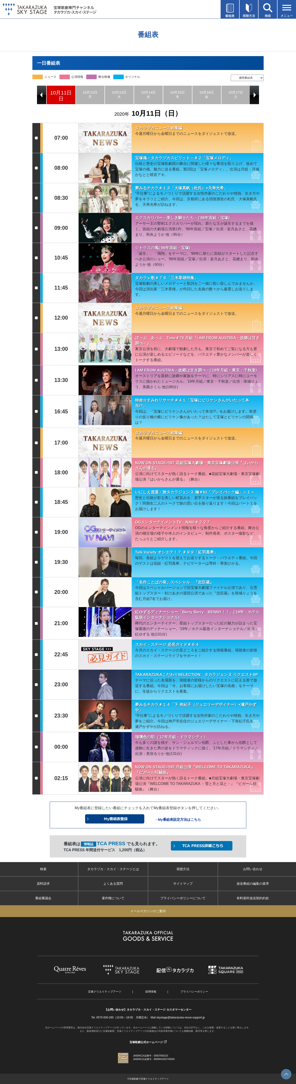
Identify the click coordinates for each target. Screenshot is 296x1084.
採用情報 (150, 991)
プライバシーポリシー (194, 991)
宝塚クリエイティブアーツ (104, 991)
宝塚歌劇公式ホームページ (146, 1042)
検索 (43, 869)
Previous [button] (41, 95)
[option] (61, 95)
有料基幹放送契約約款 (253, 898)
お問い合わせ (252, 869)
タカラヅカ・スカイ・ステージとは (113, 869)
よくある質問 (113, 883)
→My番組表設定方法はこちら (177, 819)
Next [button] (254, 95)
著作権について (113, 898)
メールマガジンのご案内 (148, 911)
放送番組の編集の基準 (253, 883)
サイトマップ (183, 883)
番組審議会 (43, 898)
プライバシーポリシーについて (183, 898)
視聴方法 (182, 869)
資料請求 (43, 883)
